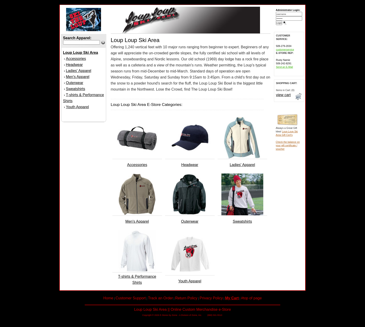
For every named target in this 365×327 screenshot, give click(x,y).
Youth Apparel (77, 107)
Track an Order (160, 298)
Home (108, 298)
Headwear (74, 65)
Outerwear (74, 83)
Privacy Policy (211, 298)
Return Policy (186, 298)
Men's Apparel (77, 77)
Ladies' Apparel (78, 71)
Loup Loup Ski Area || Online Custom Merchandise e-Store (182, 309)
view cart (283, 95)
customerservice (285, 49)
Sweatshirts (75, 89)
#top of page (251, 298)
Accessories (76, 59)
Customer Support (130, 298)
